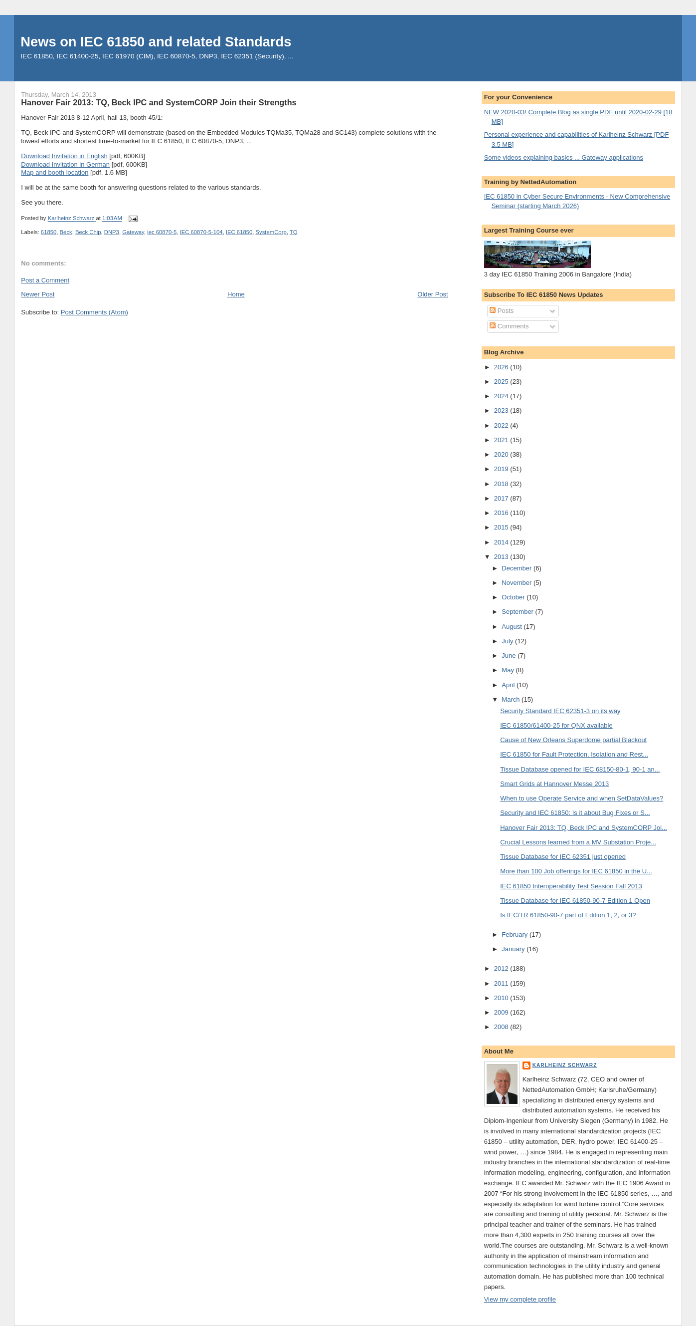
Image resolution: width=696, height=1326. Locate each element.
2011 (502, 983)
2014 (502, 542)
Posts (502, 310)
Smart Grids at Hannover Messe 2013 (554, 784)
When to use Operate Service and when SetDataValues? (581, 798)
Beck (66, 232)
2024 (502, 396)
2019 (502, 469)
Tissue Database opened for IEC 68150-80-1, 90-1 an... (580, 769)
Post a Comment (45, 280)
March (512, 699)
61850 (48, 232)
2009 (502, 1012)
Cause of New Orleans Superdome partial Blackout (573, 740)
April (509, 685)
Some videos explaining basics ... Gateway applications (563, 157)
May (509, 670)
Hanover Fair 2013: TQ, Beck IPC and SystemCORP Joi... (583, 827)
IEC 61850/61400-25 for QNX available (556, 725)
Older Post (432, 294)
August (512, 626)
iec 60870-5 (161, 232)
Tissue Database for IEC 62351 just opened (563, 856)
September (518, 611)
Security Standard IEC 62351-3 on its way (560, 711)
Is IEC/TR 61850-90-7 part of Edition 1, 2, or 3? (568, 915)
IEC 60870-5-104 (201, 232)
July (508, 641)
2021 (502, 440)
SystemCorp (271, 232)
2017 (502, 498)
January (514, 949)
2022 (502, 425)
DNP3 (111, 232)
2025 (502, 381)
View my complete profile (520, 1299)
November (517, 582)
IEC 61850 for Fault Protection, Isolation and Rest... (574, 754)
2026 (502, 367)
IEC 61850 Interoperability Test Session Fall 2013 (571, 886)
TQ (294, 232)
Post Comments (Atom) (94, 312)
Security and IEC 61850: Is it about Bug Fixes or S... (575, 812)
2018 (502, 484)
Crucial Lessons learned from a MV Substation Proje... (578, 842)
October (514, 597)
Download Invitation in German (65, 164)
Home (236, 294)
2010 (502, 998)
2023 (502, 410)
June (510, 655)
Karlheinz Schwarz (564, 1065)
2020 (502, 454)
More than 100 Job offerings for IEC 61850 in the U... (576, 871)
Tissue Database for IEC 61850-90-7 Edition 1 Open (575, 900)
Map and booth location (54, 172)
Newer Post (37, 294)
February (515, 934)
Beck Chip (88, 232)
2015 (502, 527)
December (517, 568)
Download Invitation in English (64, 156)
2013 (502, 556)
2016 (502, 513)
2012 (502, 968)
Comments (509, 326)
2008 (502, 1027)
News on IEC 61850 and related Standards (155, 41)
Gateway (133, 232)
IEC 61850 (239, 232)
